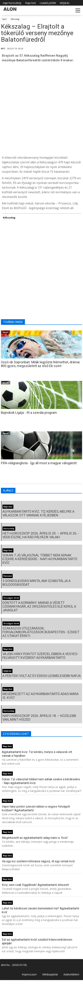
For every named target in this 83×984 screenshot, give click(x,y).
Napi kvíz (30, 3)
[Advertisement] (41, 109)
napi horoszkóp (12, 3)
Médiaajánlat (50, 974)
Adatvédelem (71, 974)
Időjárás (64, 3)
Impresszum (29, 974)
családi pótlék (48, 3)
